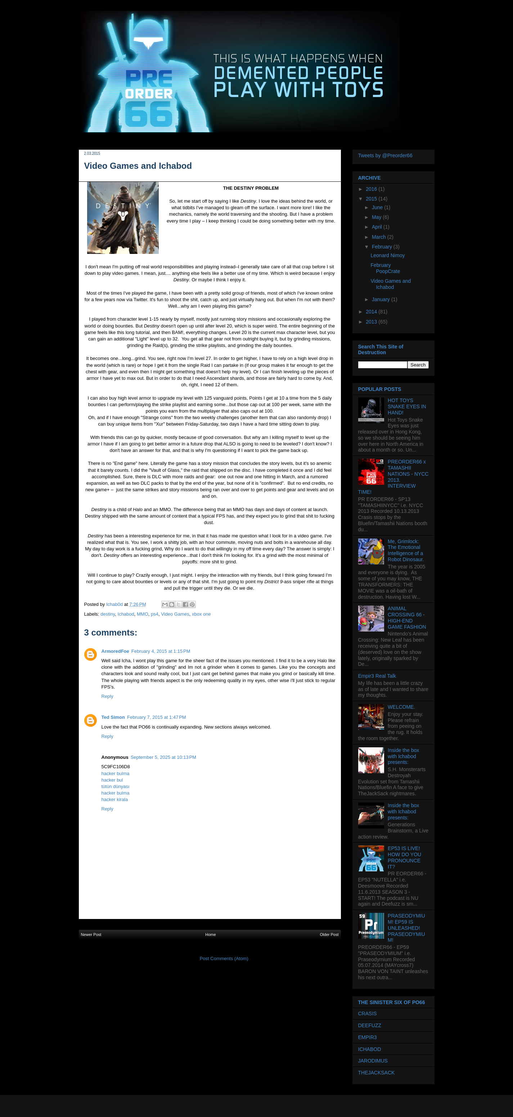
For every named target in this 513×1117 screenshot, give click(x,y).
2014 (372, 312)
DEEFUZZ (370, 1025)
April (377, 227)
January (381, 299)
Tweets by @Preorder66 (385, 155)
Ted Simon (113, 717)
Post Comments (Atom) (224, 958)
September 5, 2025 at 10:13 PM (163, 757)
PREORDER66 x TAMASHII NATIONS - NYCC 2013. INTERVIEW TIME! (393, 477)
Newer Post (91, 934)
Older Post (329, 934)
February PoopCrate (385, 268)
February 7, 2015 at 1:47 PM (156, 717)
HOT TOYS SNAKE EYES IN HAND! (407, 406)
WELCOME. (401, 707)
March (379, 237)
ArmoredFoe (115, 651)
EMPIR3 (367, 1037)
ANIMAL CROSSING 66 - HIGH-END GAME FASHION (407, 617)
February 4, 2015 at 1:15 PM (160, 651)
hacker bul (112, 780)
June (378, 207)
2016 (372, 189)
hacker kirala (115, 799)
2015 (372, 199)
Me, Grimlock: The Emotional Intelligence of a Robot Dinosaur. (406, 550)
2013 (372, 322)
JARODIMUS (373, 1061)
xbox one (201, 614)
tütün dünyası (116, 786)
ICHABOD (369, 1049)
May (377, 217)
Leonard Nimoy (387, 255)
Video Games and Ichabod (390, 284)
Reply (107, 696)
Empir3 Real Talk (377, 676)
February (382, 247)
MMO (142, 614)
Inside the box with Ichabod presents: (403, 756)
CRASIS (367, 1013)
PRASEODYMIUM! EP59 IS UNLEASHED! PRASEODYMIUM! (406, 928)
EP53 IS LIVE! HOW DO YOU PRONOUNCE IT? (404, 857)
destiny (107, 614)
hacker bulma (116, 773)
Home (210, 934)
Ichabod (126, 614)
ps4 (154, 614)
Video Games (175, 614)
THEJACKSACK (376, 1073)
